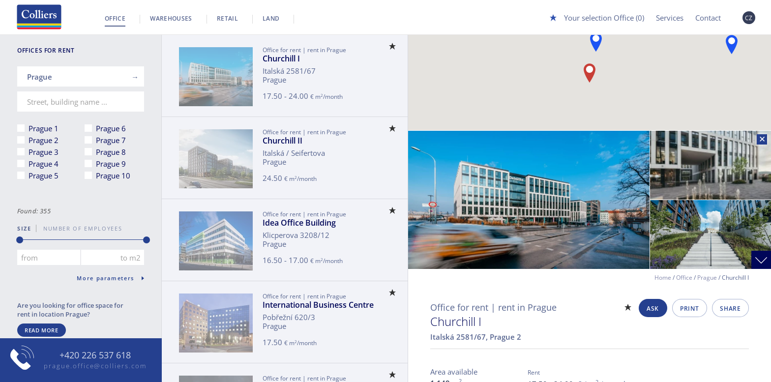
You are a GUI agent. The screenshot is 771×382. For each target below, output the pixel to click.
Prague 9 (111, 164)
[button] (589, 73)
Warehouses (171, 18)
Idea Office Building (299, 222)
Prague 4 (44, 164)
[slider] (19, 239)
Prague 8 (111, 152)
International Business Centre (318, 304)
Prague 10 (113, 175)
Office (115, 18)
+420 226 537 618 (95, 355)
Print (689, 308)
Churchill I (281, 58)
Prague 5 (44, 175)
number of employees (79, 228)
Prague (707, 277)
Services (669, 18)
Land (271, 18)
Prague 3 (44, 152)
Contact (708, 18)
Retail (227, 18)
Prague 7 (111, 140)
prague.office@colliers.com (95, 365)
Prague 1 (44, 128)
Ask (653, 308)
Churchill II (282, 140)
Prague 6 (111, 128)
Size (24, 228)
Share (730, 308)
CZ (749, 18)
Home (662, 277)
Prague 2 (44, 140)
